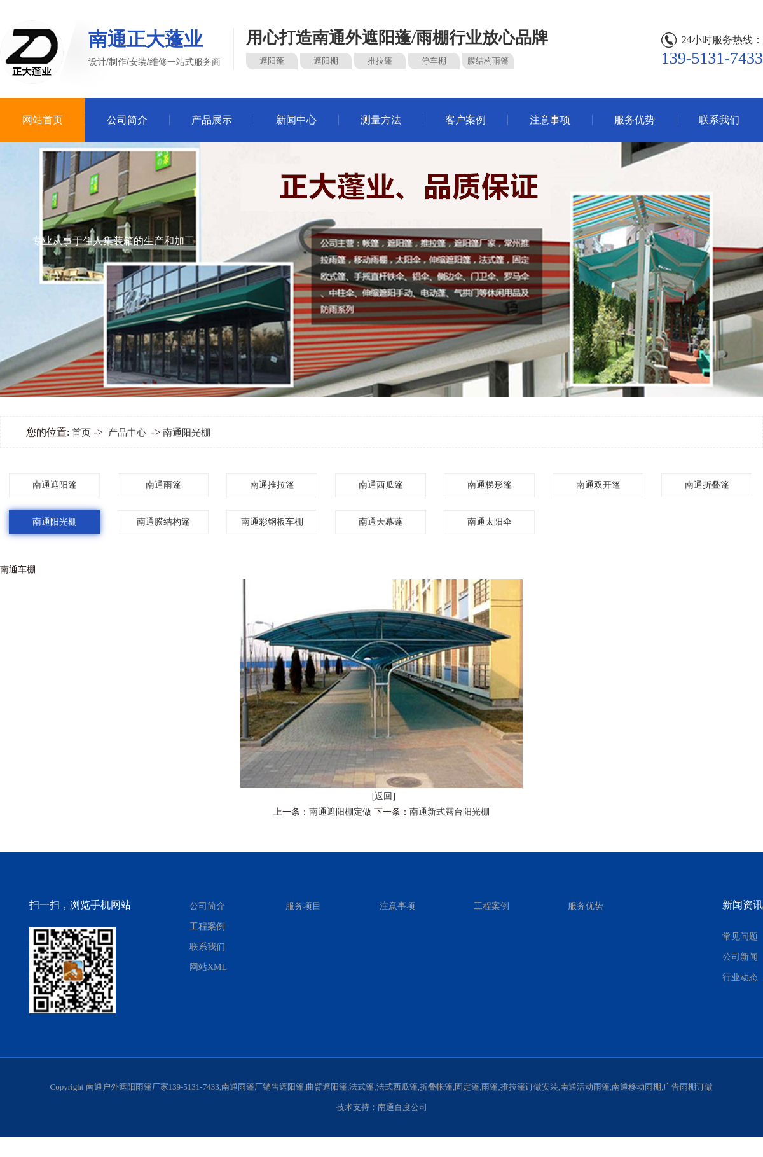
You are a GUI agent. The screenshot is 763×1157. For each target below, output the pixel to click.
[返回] (383, 796)
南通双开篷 (598, 485)
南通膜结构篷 (163, 522)
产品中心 (127, 432)
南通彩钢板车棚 (272, 522)
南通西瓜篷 (381, 485)
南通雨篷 (163, 485)
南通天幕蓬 (381, 522)
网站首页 (42, 119)
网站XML (208, 967)
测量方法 (381, 119)
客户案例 (465, 119)
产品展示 (211, 119)
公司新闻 (740, 957)
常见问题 (740, 936)
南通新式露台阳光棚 (449, 812)
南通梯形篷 (489, 485)
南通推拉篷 (272, 485)
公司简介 (127, 119)
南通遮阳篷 (54, 485)
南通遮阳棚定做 (340, 812)
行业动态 (740, 977)
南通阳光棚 (186, 432)
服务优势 (634, 119)
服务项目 (303, 906)
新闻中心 (296, 119)
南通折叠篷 (707, 485)
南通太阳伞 (489, 522)
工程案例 (207, 926)
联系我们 (719, 119)
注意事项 (550, 119)
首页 (81, 432)
